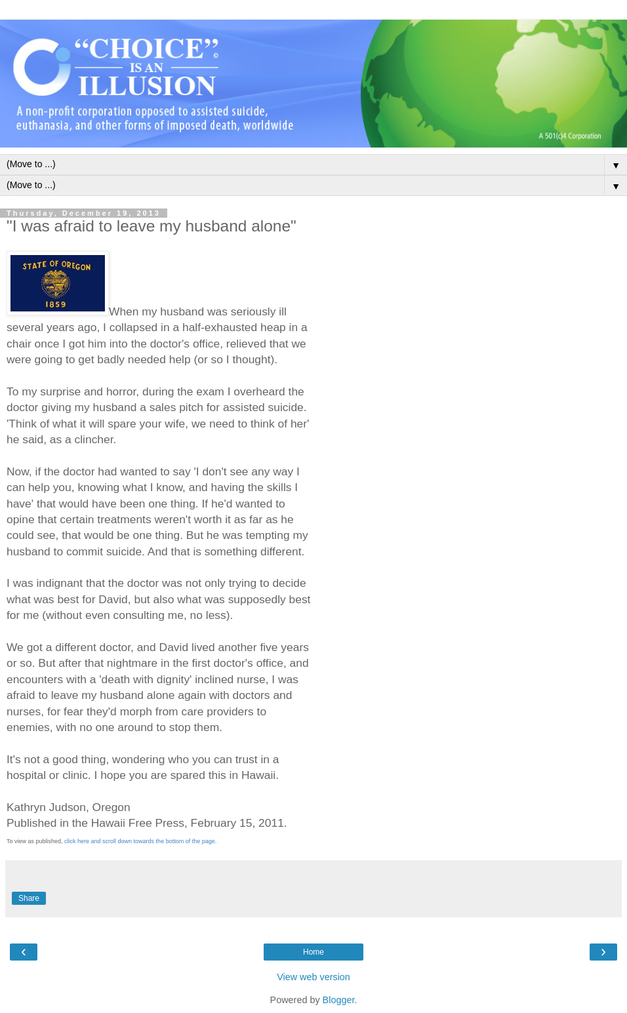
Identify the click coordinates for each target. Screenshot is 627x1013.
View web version (313, 977)
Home (313, 952)
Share (28, 898)
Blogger (339, 1000)
